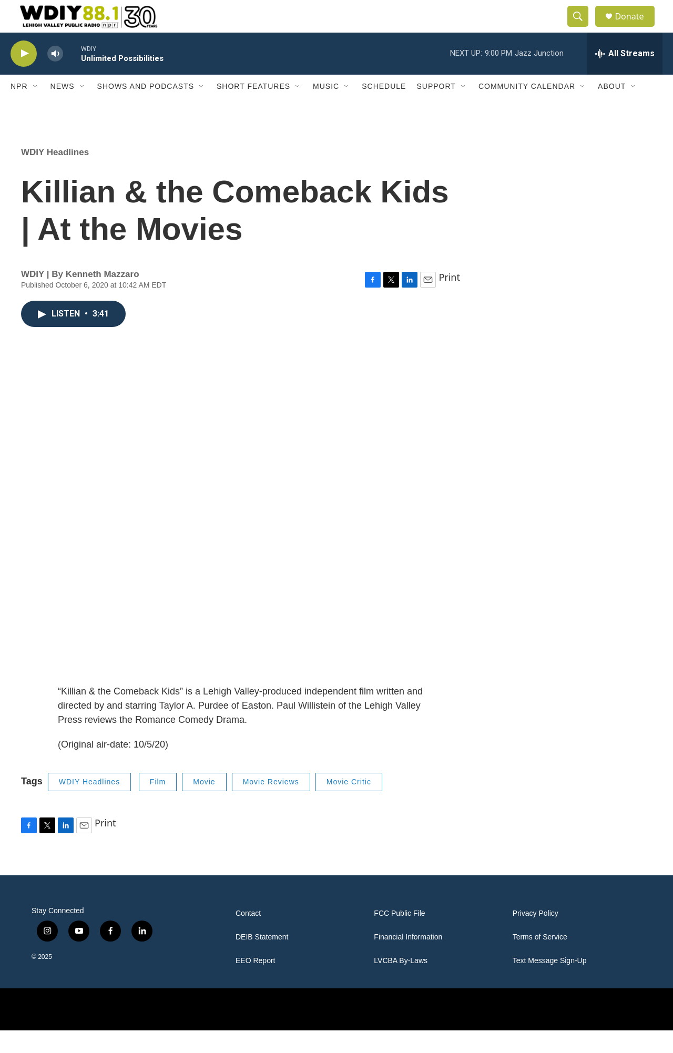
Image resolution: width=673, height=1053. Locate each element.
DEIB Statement (262, 960)
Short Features (253, 109)
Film (158, 805)
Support (435, 109)
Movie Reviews (271, 805)
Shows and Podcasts (145, 109)
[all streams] (624, 76)
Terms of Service (540, 960)
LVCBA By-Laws (400, 983)
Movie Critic (349, 805)
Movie (204, 805)
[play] (23, 76)
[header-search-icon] (582, 27)
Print (449, 299)
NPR (19, 109)
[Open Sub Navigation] (36, 109)
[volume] (55, 76)
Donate (635, 27)
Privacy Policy (535, 936)
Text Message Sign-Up (550, 983)
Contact (248, 936)
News (62, 109)
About (612, 109)
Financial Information (408, 960)
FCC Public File (399, 936)
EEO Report (255, 983)
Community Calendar (526, 109)
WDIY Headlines (55, 175)
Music (326, 109)
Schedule (384, 109)
